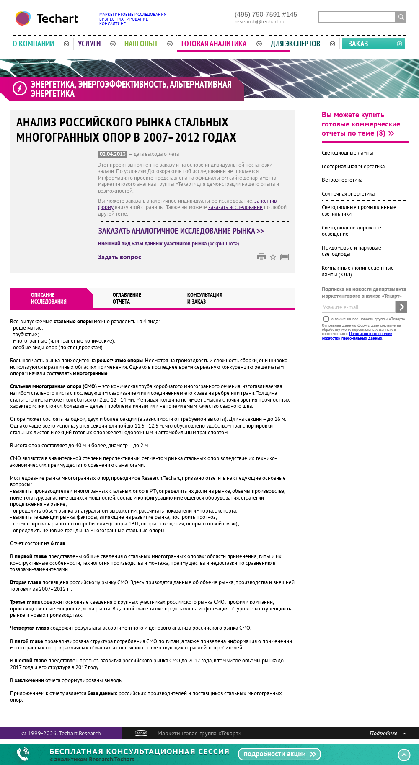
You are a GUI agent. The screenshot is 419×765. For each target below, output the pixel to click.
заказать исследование (235, 207)
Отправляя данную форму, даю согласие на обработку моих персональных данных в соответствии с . (361, 331)
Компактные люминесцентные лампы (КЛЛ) (358, 271)
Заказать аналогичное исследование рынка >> (181, 230)
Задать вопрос (119, 257)
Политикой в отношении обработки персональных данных (357, 335)
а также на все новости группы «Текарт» (367, 318)
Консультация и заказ (204, 298)
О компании (41, 44)
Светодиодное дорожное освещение (351, 231)
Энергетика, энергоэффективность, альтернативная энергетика (131, 88)
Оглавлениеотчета (127, 298)
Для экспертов (303, 44)
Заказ (358, 44)
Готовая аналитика (221, 44)
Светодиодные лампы (347, 152)
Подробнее (388, 733)
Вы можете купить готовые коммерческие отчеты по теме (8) (361, 124)
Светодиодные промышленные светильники (359, 210)
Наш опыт (148, 44)
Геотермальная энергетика (353, 166)
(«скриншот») (168, 243)
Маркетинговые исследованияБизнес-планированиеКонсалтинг (132, 19)
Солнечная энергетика (348, 193)
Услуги (97, 44)
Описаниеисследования (49, 298)
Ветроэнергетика (342, 179)
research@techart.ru (260, 21)
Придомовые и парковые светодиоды (351, 251)
